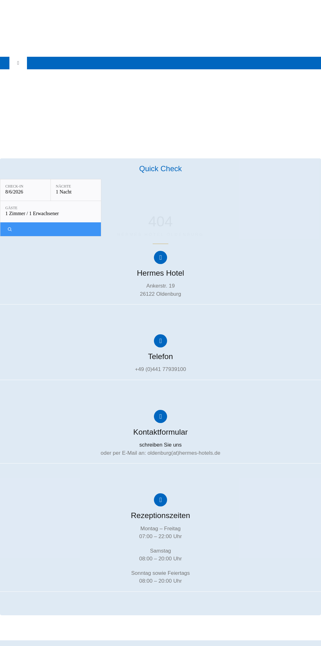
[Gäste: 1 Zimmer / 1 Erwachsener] (50, 211)
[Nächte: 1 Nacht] (76, 190)
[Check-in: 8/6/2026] (25, 190)
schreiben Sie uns (160, 444)
